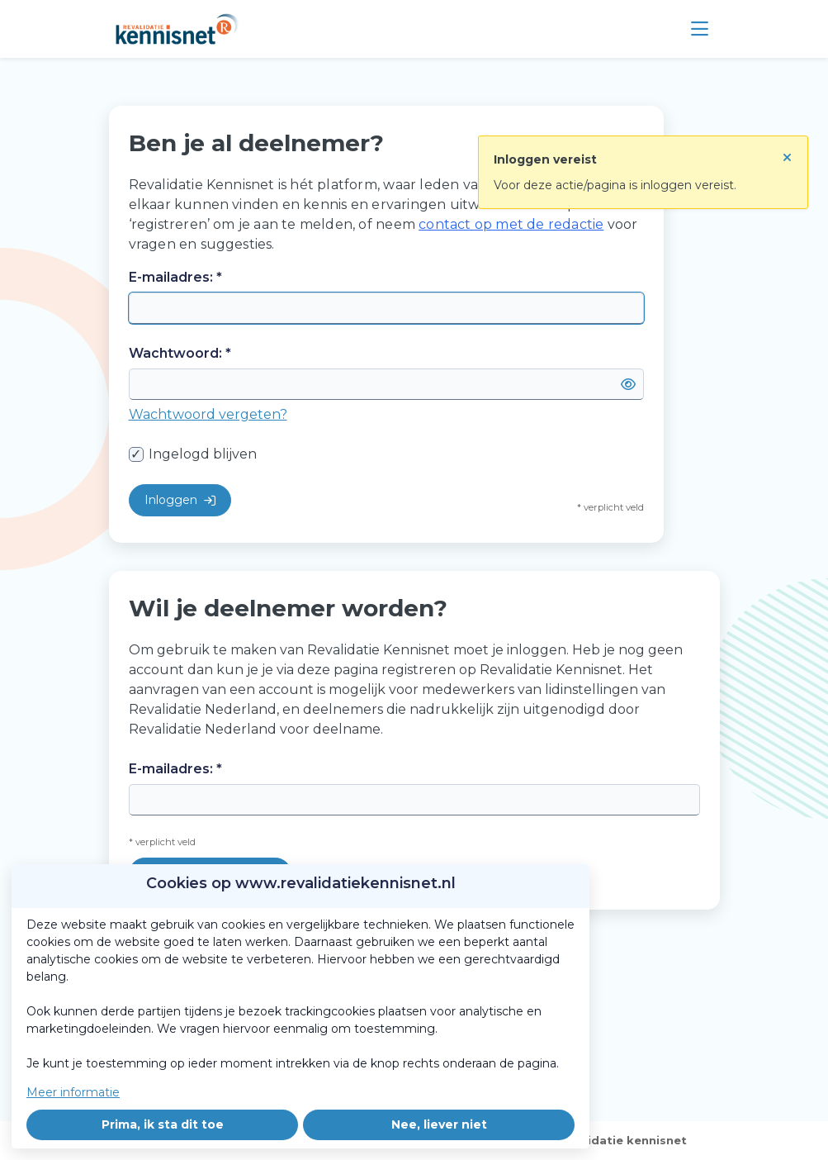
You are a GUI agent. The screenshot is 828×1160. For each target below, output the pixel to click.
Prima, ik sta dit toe (163, 1124)
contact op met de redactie (511, 224)
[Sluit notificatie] (787, 153)
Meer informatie (73, 1092)
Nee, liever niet (439, 1124)
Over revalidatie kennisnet (606, 1140)
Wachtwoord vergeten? (208, 414)
